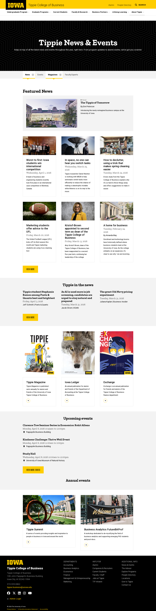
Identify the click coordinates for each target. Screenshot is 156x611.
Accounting (68, 565)
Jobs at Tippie (98, 578)
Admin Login (15, 598)
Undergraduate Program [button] (17, 12)
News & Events (128, 565)
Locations (126, 578)
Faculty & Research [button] (80, 12)
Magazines (52, 75)
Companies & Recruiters (102, 568)
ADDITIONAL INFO (129, 562)
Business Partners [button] (100, 12)
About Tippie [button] (137, 12)
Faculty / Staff (98, 575)
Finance (66, 575)
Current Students (60, 12)
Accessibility (44, 609)
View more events (33, 469)
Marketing (67, 582)
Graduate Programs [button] (40, 12)
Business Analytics (71, 568)
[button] (140, 4)
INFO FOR (97, 562)
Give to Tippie (127, 582)
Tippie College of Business (46, 5)
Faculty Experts (71, 75)
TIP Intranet (97, 582)
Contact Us (126, 585)
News (27, 75)
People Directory (124, 5)
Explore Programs (129, 572)
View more (30, 269)
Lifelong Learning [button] (119, 12)
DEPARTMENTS (70, 562)
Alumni (111, 5)
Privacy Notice (11, 609)
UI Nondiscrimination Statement (28, 609)
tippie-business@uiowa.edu (19, 587)
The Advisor (126, 568)
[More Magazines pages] (60, 75)
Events (40, 75)
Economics (68, 572)
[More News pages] (33, 75)
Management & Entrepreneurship (76, 578)
